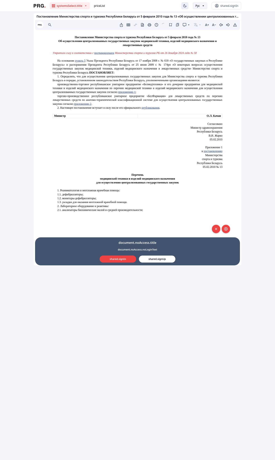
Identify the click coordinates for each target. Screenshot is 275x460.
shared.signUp (157, 259)
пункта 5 (80, 60)
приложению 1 (127, 91)
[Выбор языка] (200, 5)
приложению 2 (82, 103)
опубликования (150, 107)
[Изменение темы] (184, 5)
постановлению (213, 151)
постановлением (104, 52)
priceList (99, 6)
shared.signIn (118, 259)
